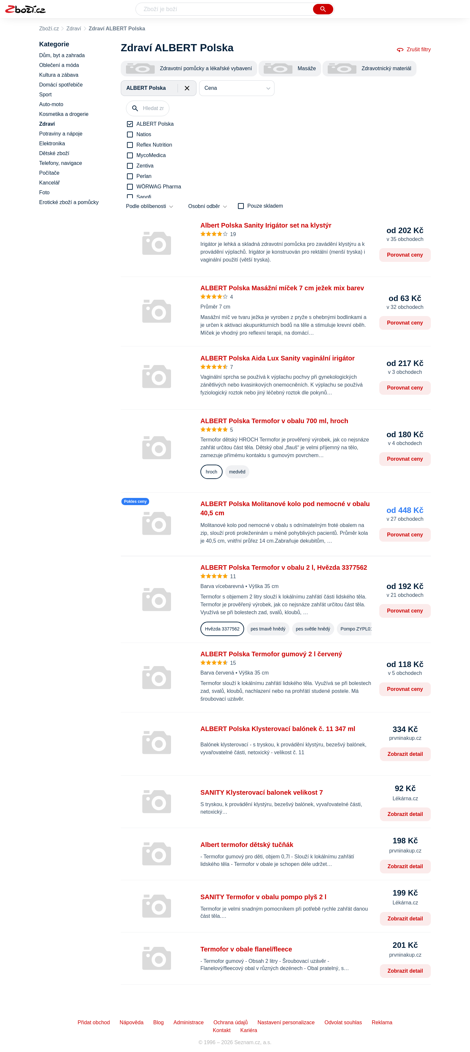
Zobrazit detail (405, 754)
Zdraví (73, 28)
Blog (158, 1022)
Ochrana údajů (230, 1022)
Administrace (189, 1022)
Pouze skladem (265, 206)
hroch (211, 471)
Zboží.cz (49, 28)
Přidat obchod (94, 1022)
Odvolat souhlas (343, 1022)
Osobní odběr (204, 206)
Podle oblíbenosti (146, 206)
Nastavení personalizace (286, 1022)
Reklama (382, 1022)
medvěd (237, 471)
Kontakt (221, 1030)
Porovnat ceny (405, 255)
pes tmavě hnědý (268, 628)
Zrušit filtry (413, 50)
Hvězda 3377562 (222, 628)
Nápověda (132, 1022)
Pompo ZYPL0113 (359, 628)
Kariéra (248, 1030)
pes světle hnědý (313, 628)
